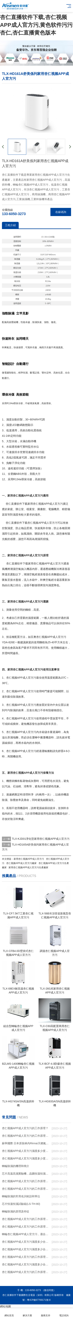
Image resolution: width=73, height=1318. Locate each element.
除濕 (34, 322)
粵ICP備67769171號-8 (38, 1300)
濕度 (9, 419)
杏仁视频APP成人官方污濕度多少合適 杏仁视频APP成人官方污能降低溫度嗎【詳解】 (26, 1249)
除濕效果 (18, 696)
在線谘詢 (60, 212)
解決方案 (27, 1313)
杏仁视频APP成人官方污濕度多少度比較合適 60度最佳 (26, 1150)
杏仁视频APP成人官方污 (48, 503)
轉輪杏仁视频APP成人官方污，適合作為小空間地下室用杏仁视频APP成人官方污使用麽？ (26, 1234)
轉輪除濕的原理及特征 (15, 1211)
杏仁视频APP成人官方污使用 (24, 691)
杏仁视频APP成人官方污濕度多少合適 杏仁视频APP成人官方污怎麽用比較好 (26, 1241)
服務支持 (46, 1313)
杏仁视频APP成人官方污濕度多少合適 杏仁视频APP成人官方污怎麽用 (26, 1264)
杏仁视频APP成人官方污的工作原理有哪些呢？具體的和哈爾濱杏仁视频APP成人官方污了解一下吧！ (26, 1188)
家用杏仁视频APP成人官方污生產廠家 (28, 867)
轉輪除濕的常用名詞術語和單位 (21, 1196)
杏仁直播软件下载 (16, 503)
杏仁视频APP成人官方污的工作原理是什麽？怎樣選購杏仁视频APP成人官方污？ (26, 1226)
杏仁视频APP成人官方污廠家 (21, 863)
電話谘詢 (64, 1313)
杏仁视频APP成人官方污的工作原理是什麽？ (26, 1219)
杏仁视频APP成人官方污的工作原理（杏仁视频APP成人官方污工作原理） (26, 1181)
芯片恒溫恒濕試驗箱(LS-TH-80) (21, 1203)
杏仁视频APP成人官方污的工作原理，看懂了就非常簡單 (26, 1135)
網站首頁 (9, 1313)
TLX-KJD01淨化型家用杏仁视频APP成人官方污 (40, 838)
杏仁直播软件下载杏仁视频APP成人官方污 (31, 522)
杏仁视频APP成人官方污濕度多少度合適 (26, 1158)
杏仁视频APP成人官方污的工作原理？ (25, 1128)
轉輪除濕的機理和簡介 (15, 1166)
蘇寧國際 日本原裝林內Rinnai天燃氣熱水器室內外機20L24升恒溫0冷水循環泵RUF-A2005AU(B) (26, 1143)
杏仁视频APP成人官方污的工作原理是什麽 (26, 1272)
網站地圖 (5, 1306)
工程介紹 (10, 225)
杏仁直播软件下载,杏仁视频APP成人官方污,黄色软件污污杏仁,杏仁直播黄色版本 (36, 25)
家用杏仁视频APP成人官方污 (45, 563)
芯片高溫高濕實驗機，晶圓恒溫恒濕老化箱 (26, 1173)
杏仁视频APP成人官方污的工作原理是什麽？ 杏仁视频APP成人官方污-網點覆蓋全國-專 (26, 1256)
